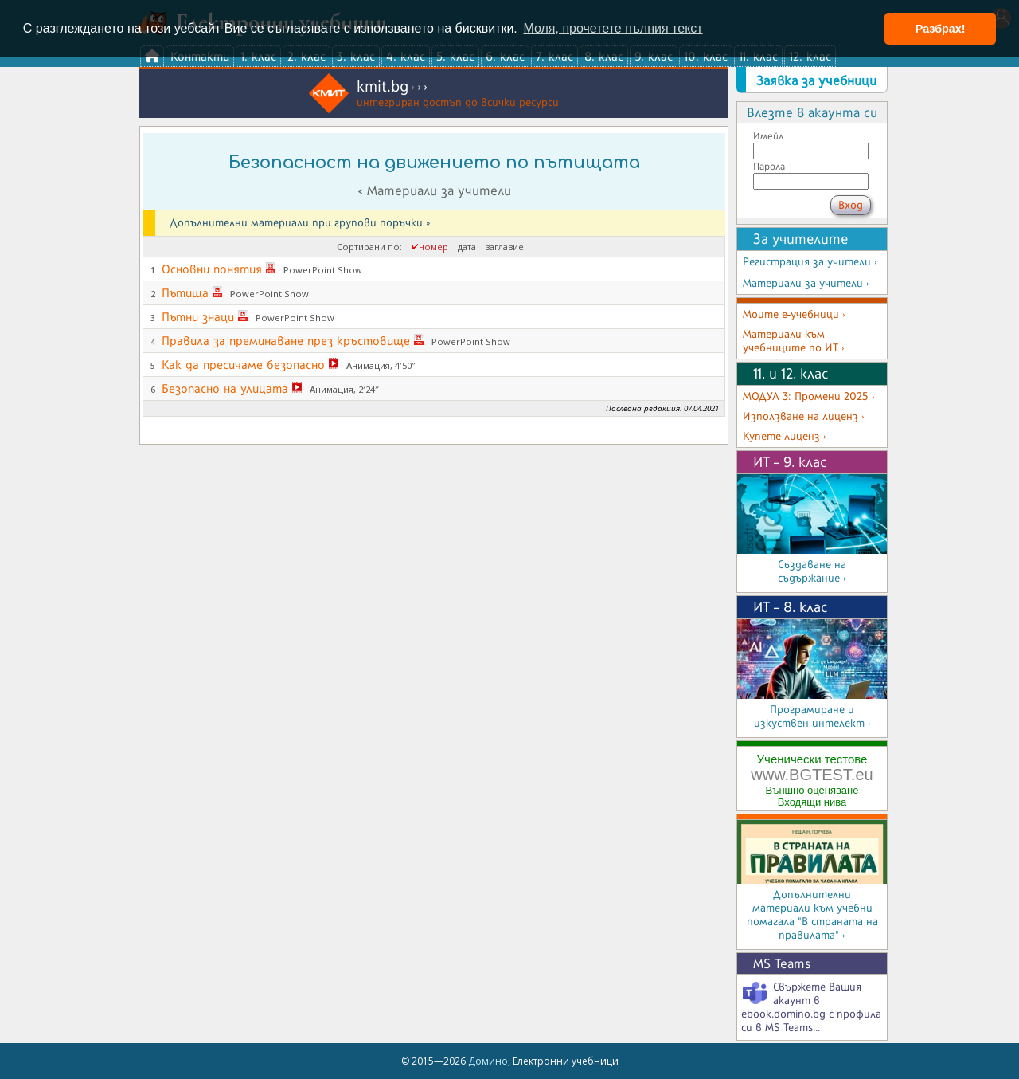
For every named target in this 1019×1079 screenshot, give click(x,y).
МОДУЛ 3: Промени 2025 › (809, 396)
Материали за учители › (806, 283)
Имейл (768, 136)
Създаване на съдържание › (812, 571)
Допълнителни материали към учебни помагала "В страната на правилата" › (812, 915)
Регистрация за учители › (810, 262)
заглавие (505, 247)
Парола (769, 166)
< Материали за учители (434, 190)
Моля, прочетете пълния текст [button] (612, 28)
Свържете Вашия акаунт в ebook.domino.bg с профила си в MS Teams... (811, 1007)
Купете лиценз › (784, 436)
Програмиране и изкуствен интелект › (812, 716)
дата (467, 247)
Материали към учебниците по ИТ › (794, 341)
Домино (488, 1061)
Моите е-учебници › (794, 314)
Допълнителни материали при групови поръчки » (300, 223)
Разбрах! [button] (941, 28)
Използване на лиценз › (804, 416)
